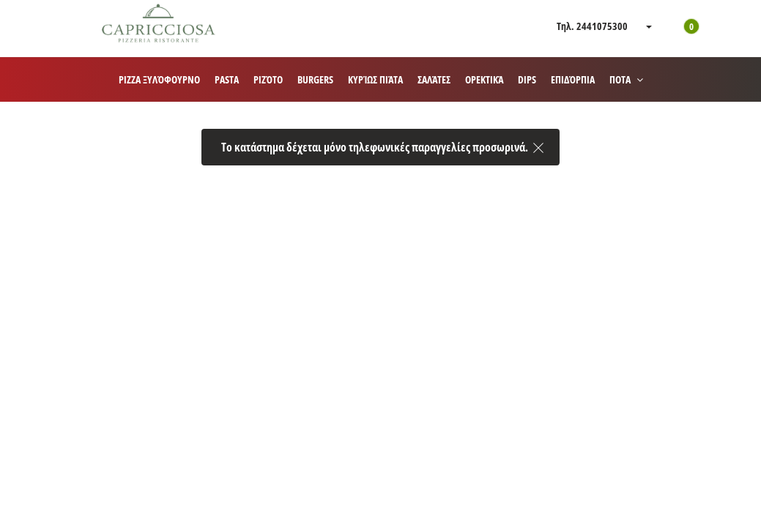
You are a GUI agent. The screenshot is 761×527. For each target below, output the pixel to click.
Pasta (227, 79)
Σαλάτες (433, 79)
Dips (527, 79)
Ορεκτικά (484, 79)
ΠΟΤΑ (626, 79)
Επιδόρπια (573, 79)
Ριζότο (268, 79)
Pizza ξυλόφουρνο (159, 79)
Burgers (315, 79)
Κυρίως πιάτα (375, 79)
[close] (538, 144)
